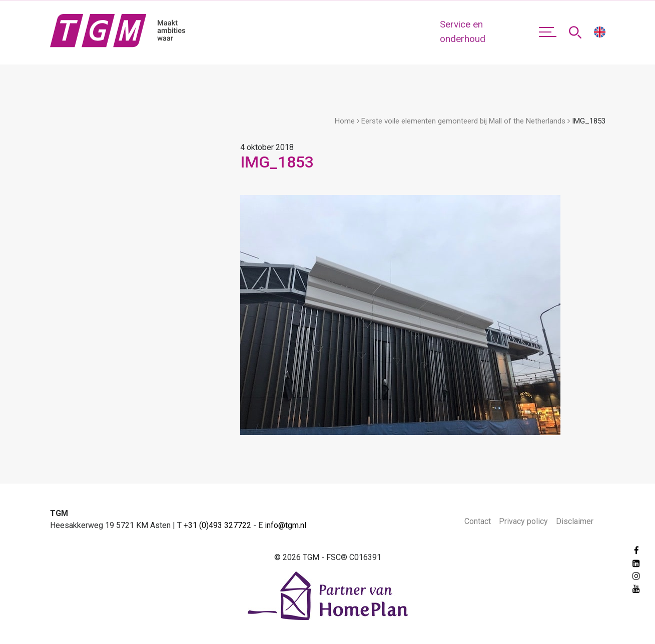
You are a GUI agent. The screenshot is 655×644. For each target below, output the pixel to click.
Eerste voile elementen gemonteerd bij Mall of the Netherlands (463, 121)
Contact (477, 521)
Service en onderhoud (462, 31)
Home (345, 121)
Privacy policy (523, 521)
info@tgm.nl (285, 525)
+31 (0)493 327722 (217, 525)
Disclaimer (574, 521)
